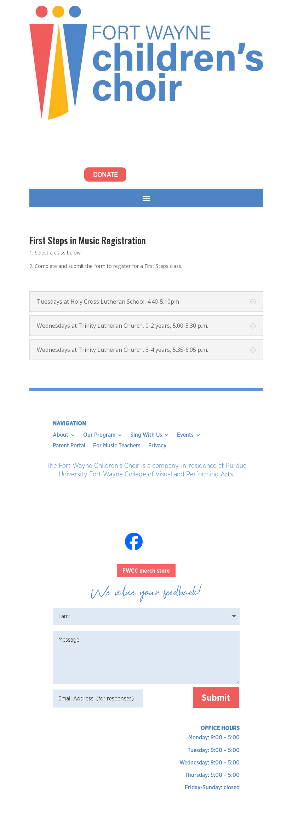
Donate (105, 174)
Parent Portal (69, 446)
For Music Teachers (117, 446)
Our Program (99, 435)
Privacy (157, 446)
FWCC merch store (146, 570)
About (60, 435)
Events (185, 435)
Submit (216, 697)
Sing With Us (146, 435)
